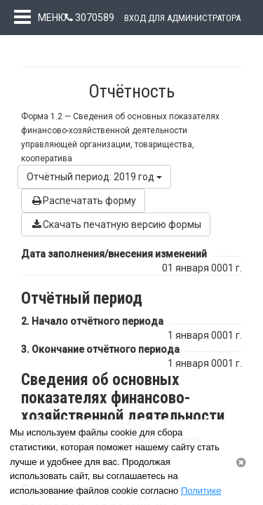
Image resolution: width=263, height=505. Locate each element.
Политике (201, 490)
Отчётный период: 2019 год (94, 190)
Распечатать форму (83, 214)
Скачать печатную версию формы (115, 237)
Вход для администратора (182, 18)
